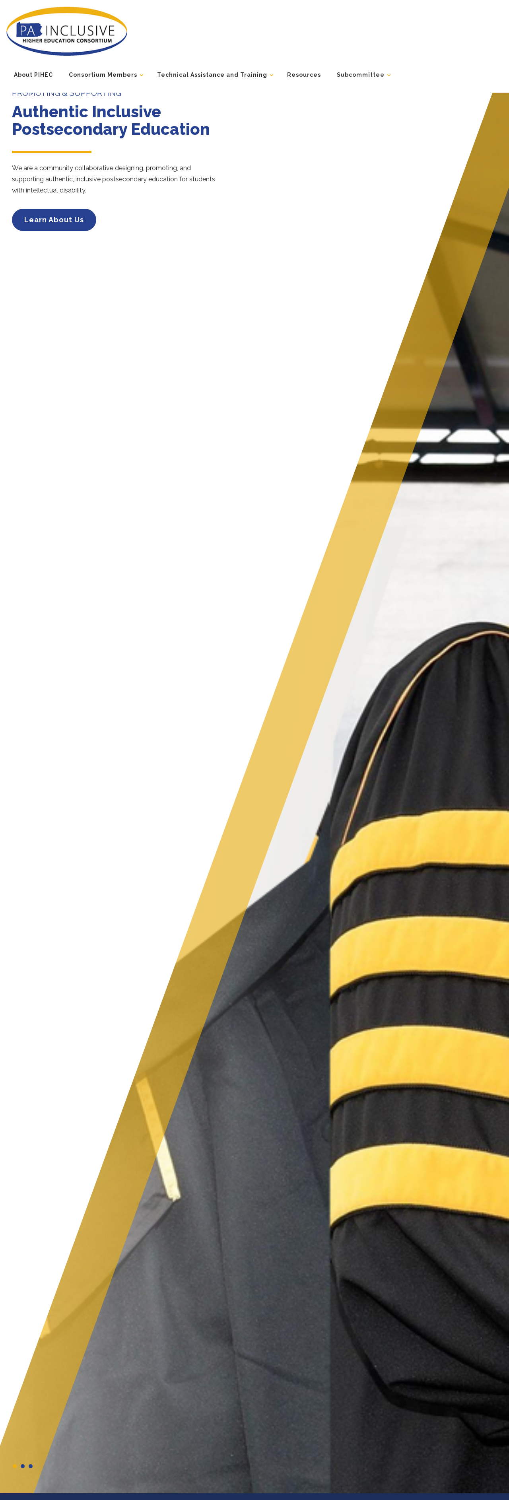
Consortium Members (103, 75)
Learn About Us (54, 220)
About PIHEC (33, 75)
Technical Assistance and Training (212, 75)
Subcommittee (361, 75)
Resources (304, 75)
